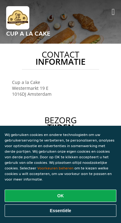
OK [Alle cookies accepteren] (60, 195)
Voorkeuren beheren (55, 168)
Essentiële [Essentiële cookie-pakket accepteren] (60, 210)
